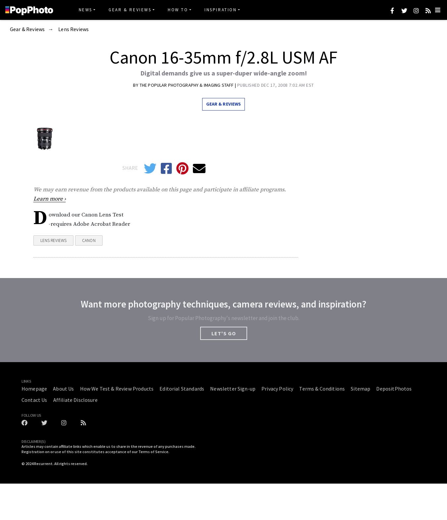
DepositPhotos (394, 388)
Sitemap (360, 388)
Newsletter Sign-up (232, 388)
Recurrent (43, 463)
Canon (89, 240)
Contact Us (34, 400)
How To (178, 10)
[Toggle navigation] (437, 10)
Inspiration (220, 10)
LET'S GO (223, 333)
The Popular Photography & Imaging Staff (187, 85)
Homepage (34, 388)
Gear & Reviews (130, 10)
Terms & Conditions (322, 388)
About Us (63, 388)
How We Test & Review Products (117, 388)
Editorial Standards (181, 388)
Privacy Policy (277, 388)
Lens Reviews (73, 29)
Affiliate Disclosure (75, 400)
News (85, 10)
